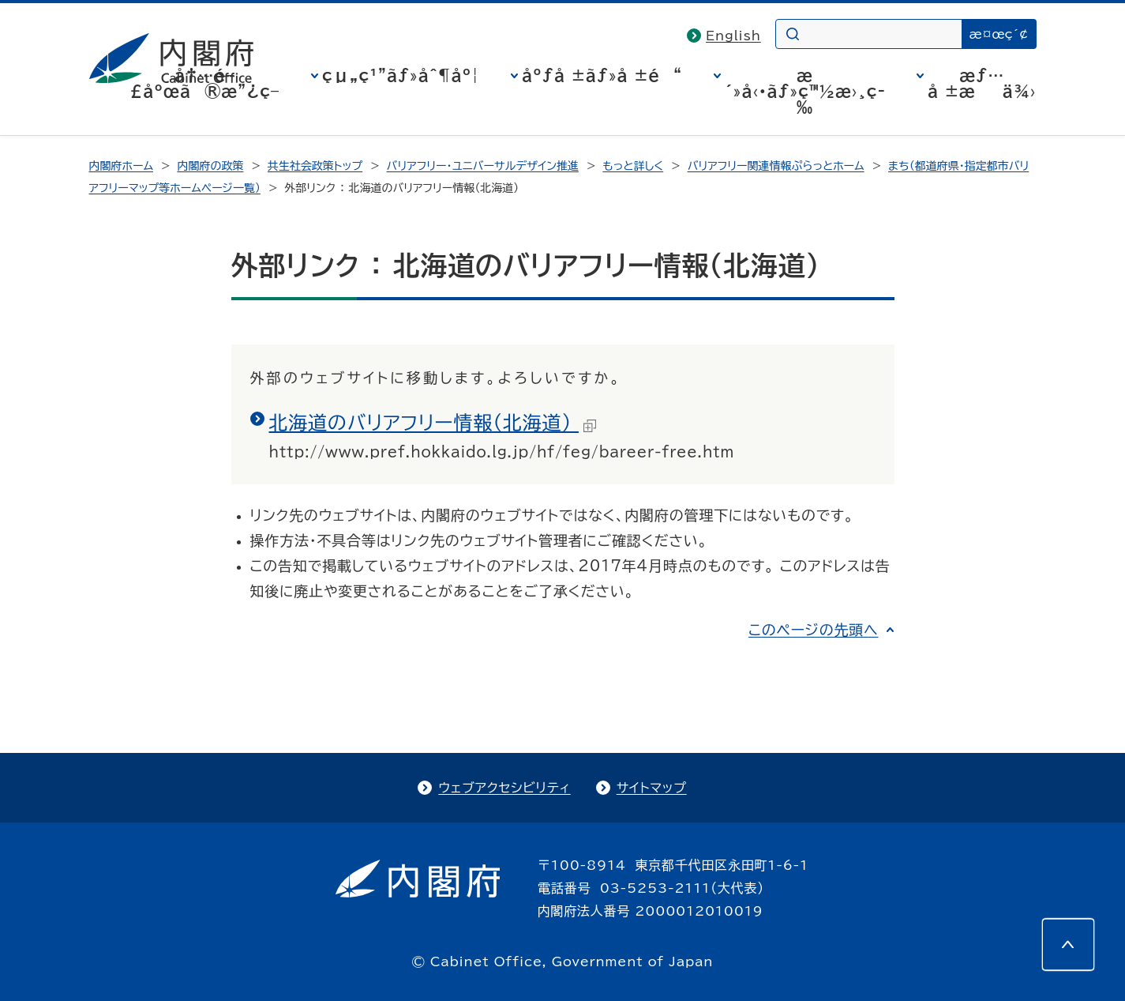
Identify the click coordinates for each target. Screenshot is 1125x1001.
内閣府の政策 (210, 165)
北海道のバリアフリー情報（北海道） (432, 422)
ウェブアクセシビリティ (504, 787)
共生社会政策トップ (315, 165)
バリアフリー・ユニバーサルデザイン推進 (483, 165)
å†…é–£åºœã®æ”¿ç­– (204, 83)
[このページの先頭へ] (1068, 944)
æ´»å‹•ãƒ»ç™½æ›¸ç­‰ (805, 91)
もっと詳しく (632, 165)
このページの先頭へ (813, 630)
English (733, 35)
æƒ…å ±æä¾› (982, 83)
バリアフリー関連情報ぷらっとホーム (776, 165)
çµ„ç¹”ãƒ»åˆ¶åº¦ (400, 75)
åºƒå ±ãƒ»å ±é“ (602, 75)
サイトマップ (652, 787)
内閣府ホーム (121, 165)
